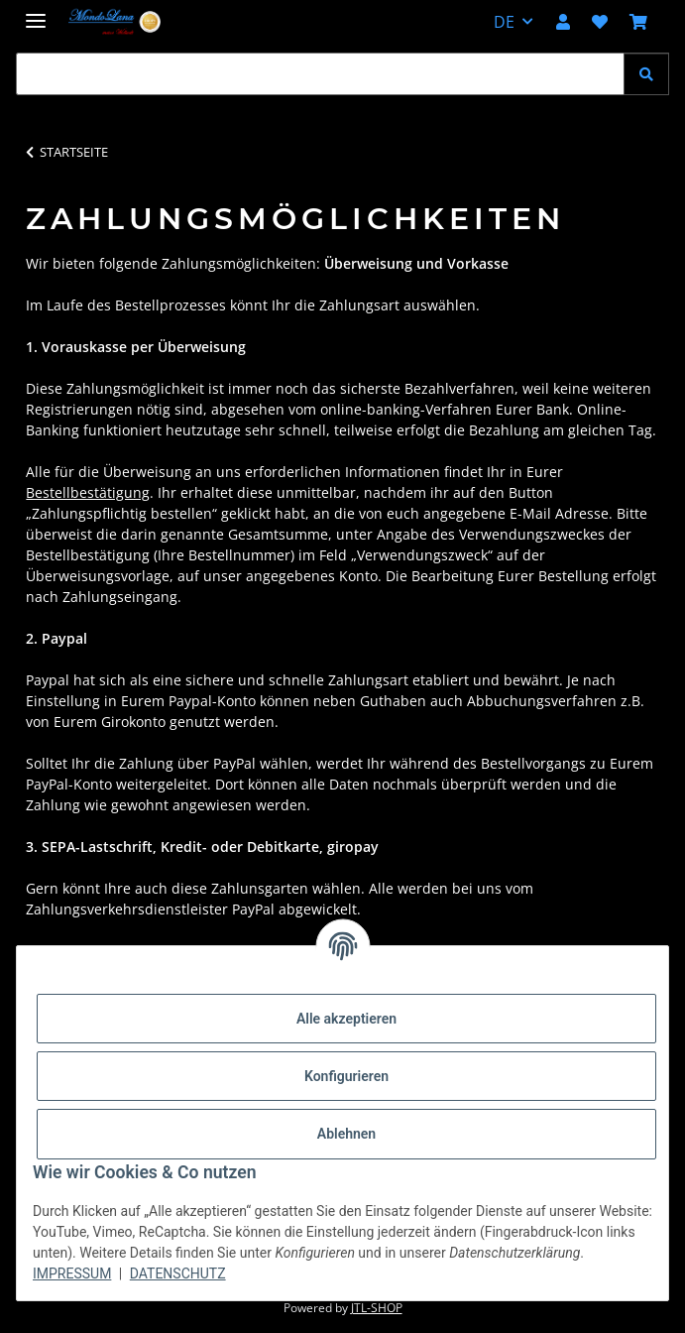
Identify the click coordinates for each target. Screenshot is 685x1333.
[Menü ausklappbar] (36, 12)
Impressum (72, 1273)
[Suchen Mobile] (320, 74)
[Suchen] (646, 74)
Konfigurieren (346, 1076)
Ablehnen (346, 1134)
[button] (563, 22)
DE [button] (504, 22)
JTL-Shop (376, 1307)
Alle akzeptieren (346, 1019)
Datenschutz (178, 1273)
